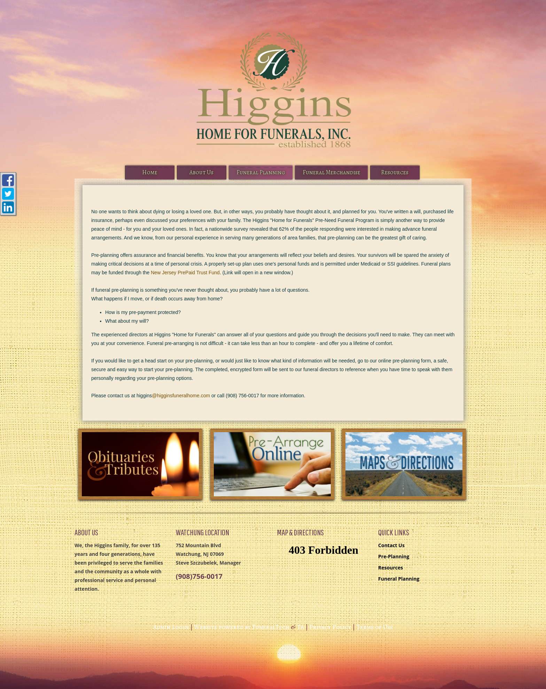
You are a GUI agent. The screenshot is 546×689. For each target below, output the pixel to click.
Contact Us (391, 545)
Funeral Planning (398, 578)
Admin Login (171, 627)
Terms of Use (374, 627)
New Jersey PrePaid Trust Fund (185, 272)
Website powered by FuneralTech (241, 627)
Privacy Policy (330, 627)
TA (300, 627)
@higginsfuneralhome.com (181, 395)
